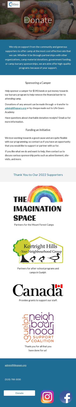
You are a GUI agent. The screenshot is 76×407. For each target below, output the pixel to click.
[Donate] (19, 393)
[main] (38, 19)
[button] (4, 4)
